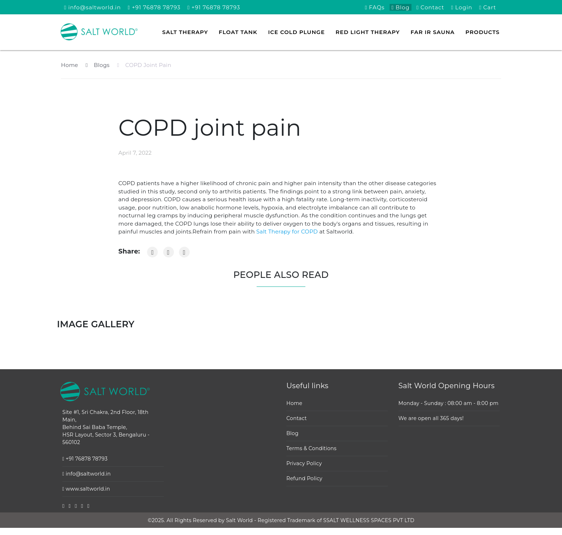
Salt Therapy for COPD (286, 231)
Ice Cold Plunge (296, 32)
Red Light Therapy (367, 32)
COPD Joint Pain (144, 65)
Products (483, 32)
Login (461, 7)
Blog (400, 7)
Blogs (97, 65)
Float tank (238, 32)
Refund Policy (304, 478)
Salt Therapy (185, 32)
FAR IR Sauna (433, 32)
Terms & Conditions (311, 448)
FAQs (375, 7)
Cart (487, 7)
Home (69, 65)
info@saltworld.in (92, 7)
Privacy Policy (304, 463)
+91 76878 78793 (154, 7)
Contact (430, 7)
